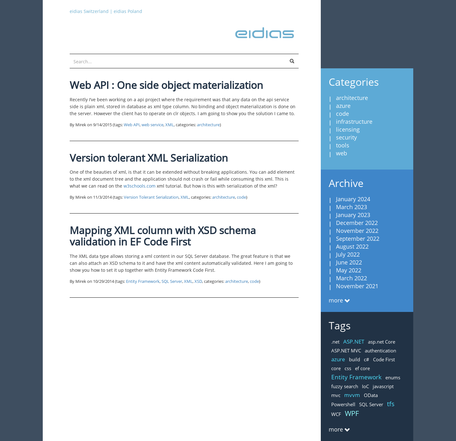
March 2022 (351, 278)
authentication (380, 350)
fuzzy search (344, 386)
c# (366, 359)
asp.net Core (381, 342)
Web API (132, 124)
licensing (348, 129)
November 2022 (357, 230)
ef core (362, 368)
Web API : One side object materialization (166, 85)
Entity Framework (143, 281)
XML (169, 124)
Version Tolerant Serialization (151, 197)
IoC (365, 386)
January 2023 (353, 215)
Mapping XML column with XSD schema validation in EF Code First (163, 235)
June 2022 (349, 262)
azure (343, 105)
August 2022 (352, 246)
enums (392, 377)
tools (342, 145)
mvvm (352, 395)
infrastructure (354, 121)
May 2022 (348, 270)
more (336, 300)
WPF (352, 413)
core (336, 368)
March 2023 (351, 207)
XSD (198, 281)
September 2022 (357, 238)
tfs (391, 404)
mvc (335, 395)
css (348, 368)
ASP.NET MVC (346, 350)
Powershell (343, 404)
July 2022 (348, 254)
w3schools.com (139, 186)
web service (152, 124)
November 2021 (357, 286)
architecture (208, 124)
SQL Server (172, 281)
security (346, 137)
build (354, 359)
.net (335, 342)
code (241, 197)
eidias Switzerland (89, 11)
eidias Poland (128, 11)
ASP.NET (353, 341)
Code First (384, 359)
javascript (383, 386)
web (341, 153)
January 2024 (353, 199)
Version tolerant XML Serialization (149, 158)
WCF (336, 414)
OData (371, 395)
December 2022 (357, 223)
